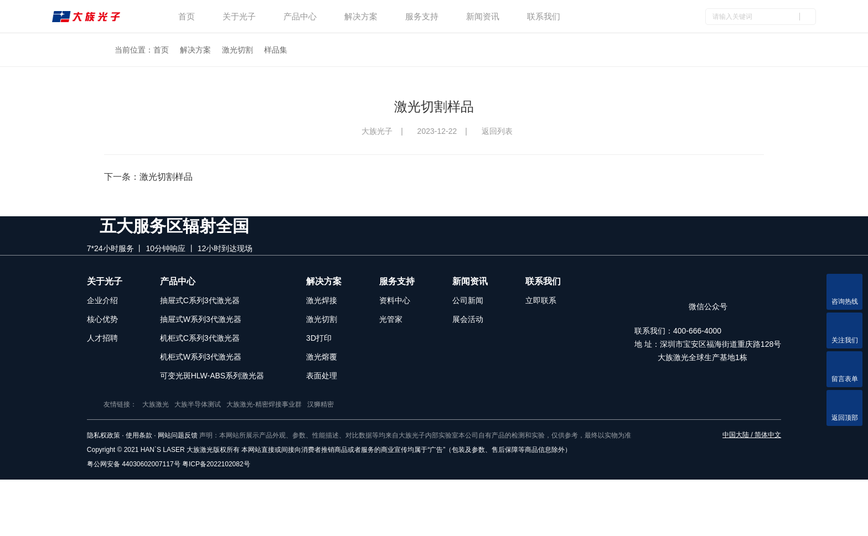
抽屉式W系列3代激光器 (200, 346)
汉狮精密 (382, 461)
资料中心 (394, 328)
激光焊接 (321, 328)
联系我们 (543, 16)
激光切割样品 (166, 176)
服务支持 (421, 16)
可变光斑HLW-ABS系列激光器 (212, 403)
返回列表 (499, 131)
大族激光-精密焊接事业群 (326, 461)
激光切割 (237, 49)
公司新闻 (467, 328)
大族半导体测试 (259, 461)
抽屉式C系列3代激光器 (200, 328)
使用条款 (139, 492)
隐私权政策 (103, 492)
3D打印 (319, 365)
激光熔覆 (321, 384)
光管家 (390, 346)
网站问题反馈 (178, 492)
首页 (186, 16)
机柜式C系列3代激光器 (200, 365)
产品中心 (300, 16)
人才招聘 (102, 365)
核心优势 (102, 346)
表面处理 (321, 403)
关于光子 (239, 16)
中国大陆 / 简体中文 (751, 491)
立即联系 (540, 328)
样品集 (275, 49)
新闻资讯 (482, 16)
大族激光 (217, 461)
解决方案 (361, 16)
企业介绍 (102, 328)
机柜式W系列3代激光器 (200, 384)
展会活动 (467, 346)
